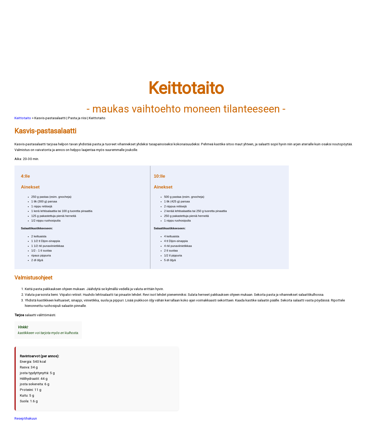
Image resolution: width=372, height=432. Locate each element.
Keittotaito (22, 118)
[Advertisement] (169, 43)
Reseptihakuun (25, 418)
